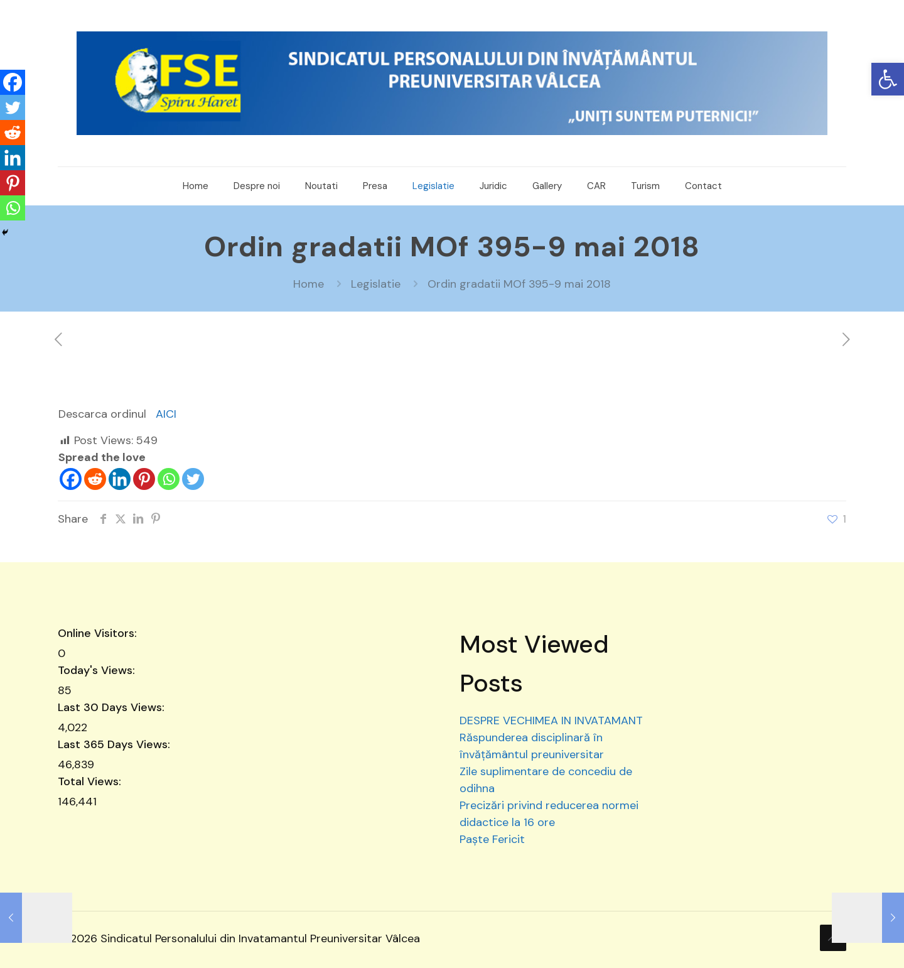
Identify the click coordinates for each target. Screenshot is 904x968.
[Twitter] (193, 479)
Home (308, 283)
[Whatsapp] (169, 479)
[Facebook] (71, 479)
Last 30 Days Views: (113, 707)
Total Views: (91, 781)
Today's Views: (98, 670)
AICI (166, 413)
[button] (887, 79)
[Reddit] (95, 479)
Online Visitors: (99, 633)
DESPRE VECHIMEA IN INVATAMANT (551, 720)
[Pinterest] (144, 479)
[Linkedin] (120, 479)
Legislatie (376, 283)
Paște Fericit (492, 839)
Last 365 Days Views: (115, 744)
